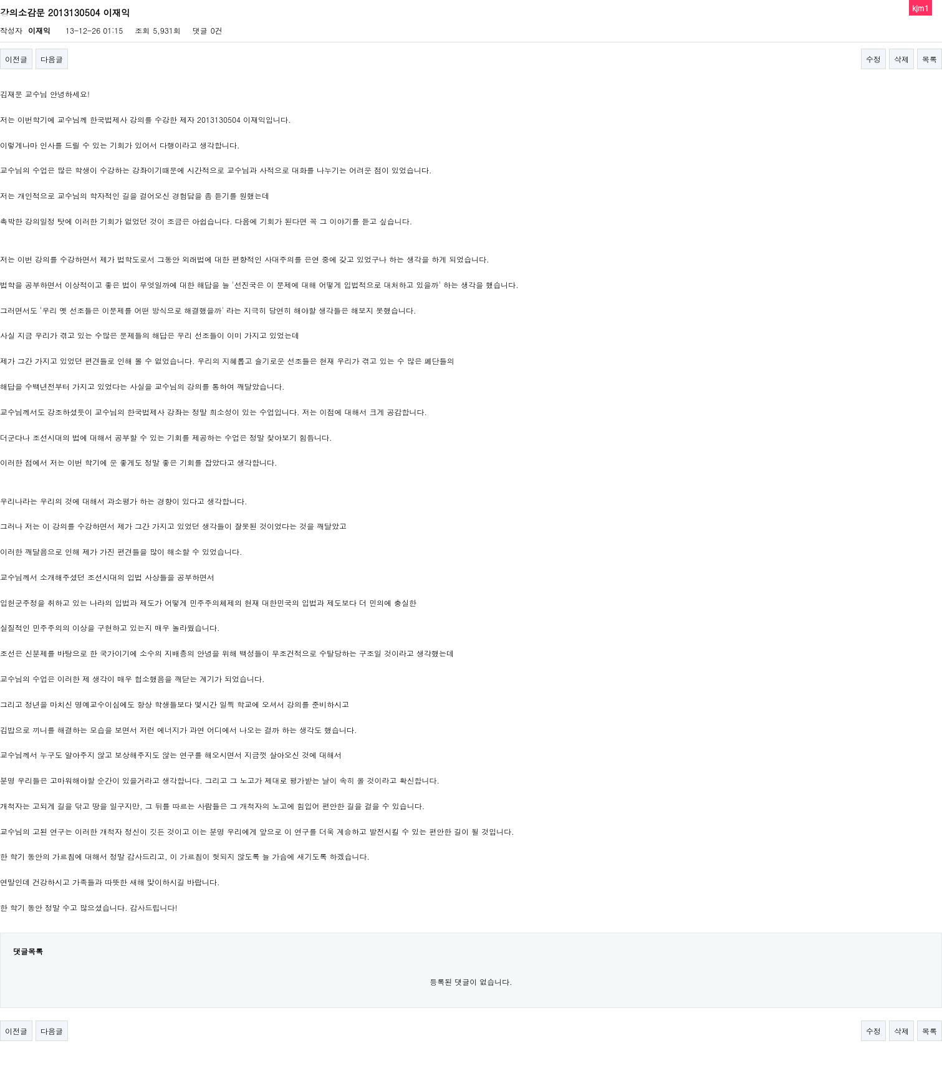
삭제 (901, 59)
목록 (929, 59)
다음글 (52, 59)
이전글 (16, 59)
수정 (873, 59)
